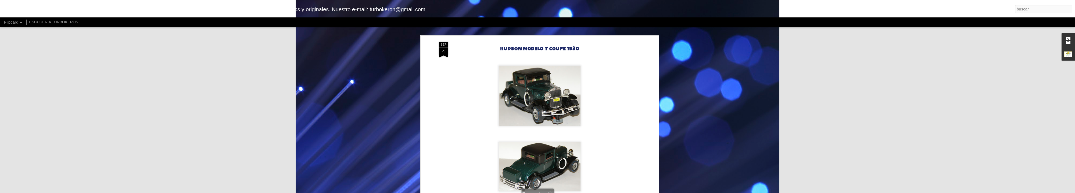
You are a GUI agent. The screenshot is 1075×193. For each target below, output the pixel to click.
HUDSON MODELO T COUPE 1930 (539, 49)
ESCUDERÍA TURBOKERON (53, 22)
